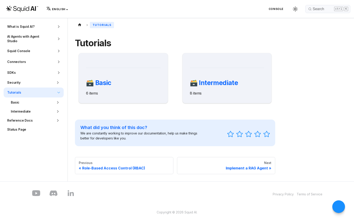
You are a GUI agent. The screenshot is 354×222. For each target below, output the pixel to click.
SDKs (11, 72)
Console (276, 9)
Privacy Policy (283, 194)
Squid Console (18, 51)
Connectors (16, 62)
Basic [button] (15, 102)
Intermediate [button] (21, 111)
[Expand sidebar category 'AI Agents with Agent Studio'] (59, 38)
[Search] (327, 9)
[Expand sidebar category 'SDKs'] (59, 73)
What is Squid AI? (20, 26)
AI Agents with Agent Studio (23, 39)
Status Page (16, 129)
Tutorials (14, 92)
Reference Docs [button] (20, 120)
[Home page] (79, 24)
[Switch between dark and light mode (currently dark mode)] (295, 9)
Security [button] (14, 82)
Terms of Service (309, 194)
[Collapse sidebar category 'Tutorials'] (59, 92)
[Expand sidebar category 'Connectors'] (59, 62)
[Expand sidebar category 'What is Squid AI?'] (59, 27)
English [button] (55, 9)
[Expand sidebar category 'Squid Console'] (59, 51)
